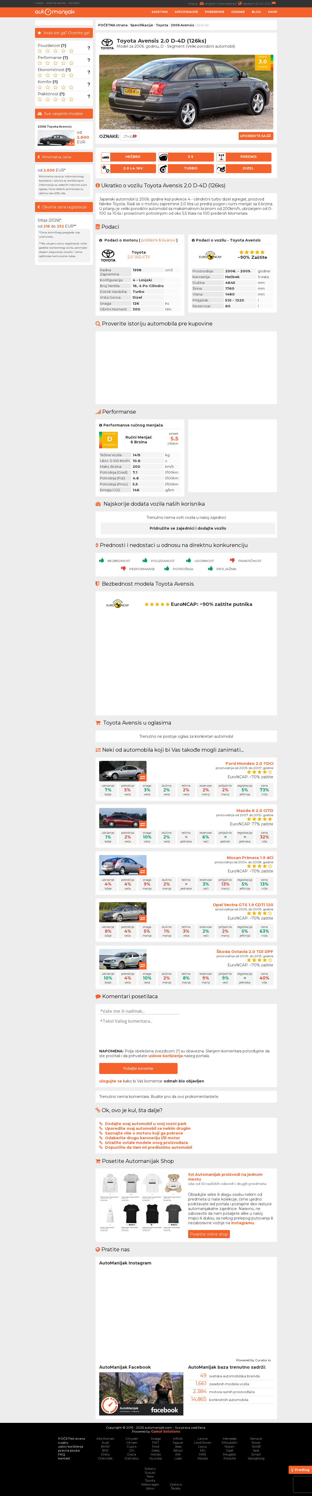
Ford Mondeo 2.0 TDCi (249, 763)
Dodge (156, 1438)
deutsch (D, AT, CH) (260, 3)
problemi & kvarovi (158, 240)
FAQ (61, 1454)
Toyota (162, 25)
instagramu (242, 1223)
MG (202, 1450)
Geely (156, 1450)
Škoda (175, 1488)
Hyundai (155, 1458)
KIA (178, 1454)
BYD (105, 1450)
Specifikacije (186, 12)
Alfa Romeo (105, 1438)
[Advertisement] (296, 99)
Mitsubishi (229, 1442)
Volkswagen (150, 1484)
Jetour (178, 1450)
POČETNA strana (113, 25)
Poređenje (214, 12)
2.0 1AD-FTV (139, 257)
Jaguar (178, 1442)
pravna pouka (56, 3)
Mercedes (229, 1438)
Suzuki (150, 1472)
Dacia (131, 1454)
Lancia (203, 1438)
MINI (202, 1454)
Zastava (176, 1484)
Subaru (150, 1468)
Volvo (150, 1488)
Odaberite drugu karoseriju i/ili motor (142, 1138)
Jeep (178, 1446)
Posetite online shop (209, 1234)
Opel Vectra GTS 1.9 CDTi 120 (243, 904)
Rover (256, 1442)
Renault (256, 1438)
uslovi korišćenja (70, 1446)
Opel (229, 1450)
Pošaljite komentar (138, 1068)
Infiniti (178, 1438)
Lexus (202, 1446)
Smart (256, 1454)
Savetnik (160, 12)
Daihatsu (132, 1458)
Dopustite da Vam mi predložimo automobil (148, 1147)
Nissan (229, 1446)
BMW (105, 1446)
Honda (156, 1454)
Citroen (131, 1442)
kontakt (73, 3)
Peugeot (229, 1454)
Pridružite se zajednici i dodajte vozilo (188, 528)
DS (131, 1450)
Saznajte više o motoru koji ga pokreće (144, 1133)
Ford (155, 1446)
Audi (105, 1442)
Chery (105, 1454)
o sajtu (39, 3)
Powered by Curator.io (253, 1359)
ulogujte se (110, 1081)
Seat (256, 1450)
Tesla (150, 1476)
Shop (272, 12)
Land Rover (202, 1442)
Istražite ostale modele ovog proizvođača (146, 1142)
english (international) (224, 3)
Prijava (196, 3)
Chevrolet (105, 1458)
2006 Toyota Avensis (55, 126)
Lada (178, 1458)
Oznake (238, 12)
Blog (256, 12)
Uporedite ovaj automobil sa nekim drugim (147, 1128)
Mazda (203, 1458)
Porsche (230, 1458)
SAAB (256, 1446)
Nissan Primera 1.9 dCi (250, 857)
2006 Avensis (182, 25)
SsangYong (256, 1458)
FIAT (155, 1442)
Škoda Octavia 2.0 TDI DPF (245, 951)
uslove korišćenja (165, 1055)
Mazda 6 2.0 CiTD (254, 810)
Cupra (132, 1446)
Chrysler (131, 1438)
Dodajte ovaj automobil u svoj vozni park (146, 1123)
